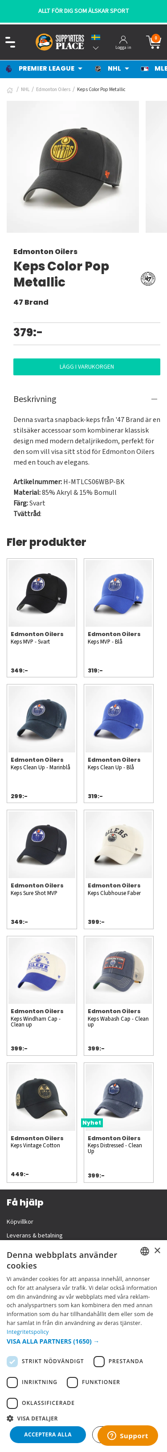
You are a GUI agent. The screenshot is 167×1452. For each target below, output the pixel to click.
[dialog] (83, 1346)
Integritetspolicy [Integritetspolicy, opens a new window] (28, 1332)
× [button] (157, 1251)
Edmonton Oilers (53, 89)
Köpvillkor (20, 1221)
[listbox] (144, 1251)
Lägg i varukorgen (87, 366)
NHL (25, 89)
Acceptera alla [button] (48, 1434)
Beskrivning (35, 399)
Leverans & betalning (35, 1235)
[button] (83, 1341)
